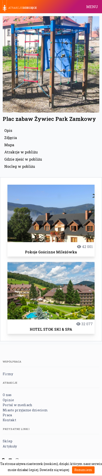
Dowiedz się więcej (54, 470)
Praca (7, 415)
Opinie (8, 400)
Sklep (7, 441)
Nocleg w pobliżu (19, 166)
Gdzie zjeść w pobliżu (23, 159)
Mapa (9, 144)
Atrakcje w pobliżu (21, 152)
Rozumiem (83, 470)
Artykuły (10, 446)
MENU (92, 6)
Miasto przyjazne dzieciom (25, 410)
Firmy (8, 374)
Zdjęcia (10, 137)
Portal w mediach (17, 405)
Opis (8, 130)
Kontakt (9, 420)
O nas (7, 395)
